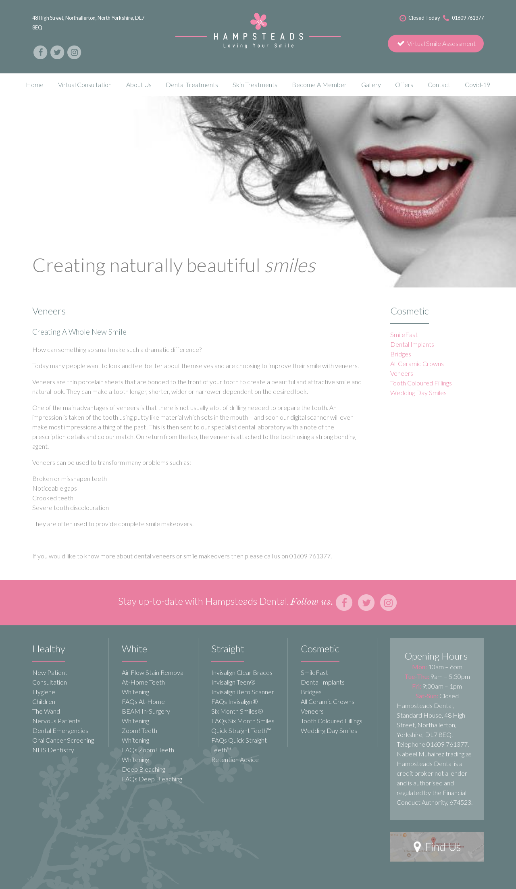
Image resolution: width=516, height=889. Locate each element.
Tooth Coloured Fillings (421, 383)
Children (43, 701)
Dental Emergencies (60, 730)
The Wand (46, 711)
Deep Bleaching (143, 769)
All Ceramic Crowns (417, 363)
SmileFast (404, 334)
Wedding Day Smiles (418, 392)
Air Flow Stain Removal (153, 672)
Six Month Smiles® (237, 711)
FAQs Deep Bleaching (152, 779)
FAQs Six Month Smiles (243, 721)
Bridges (400, 354)
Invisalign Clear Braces (242, 672)
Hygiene (43, 691)
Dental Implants (412, 344)
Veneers (401, 373)
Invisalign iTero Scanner (242, 691)
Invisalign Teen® (233, 682)
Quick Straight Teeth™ (241, 730)
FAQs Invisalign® (234, 701)
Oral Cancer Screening (63, 740)
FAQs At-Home (143, 701)
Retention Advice (235, 759)
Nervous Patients (56, 721)
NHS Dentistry (53, 750)
